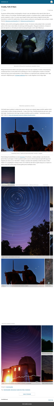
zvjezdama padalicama (20, 75)
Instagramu (22, 156)
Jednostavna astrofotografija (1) (12, 21)
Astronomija (13, 389)
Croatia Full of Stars (20, 389)
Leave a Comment (27, 394)
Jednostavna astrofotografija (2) (28, 21)
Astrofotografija (9, 387)
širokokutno (27, 389)
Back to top (50, 400)
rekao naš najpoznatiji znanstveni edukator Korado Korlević (22, 115)
